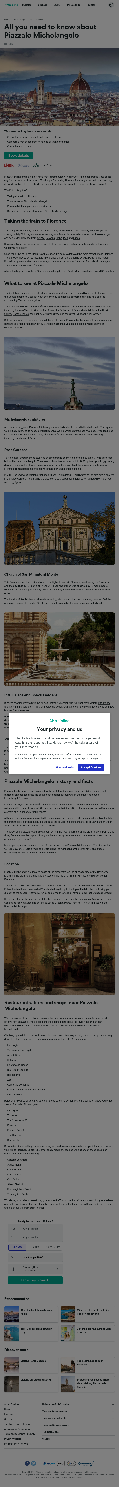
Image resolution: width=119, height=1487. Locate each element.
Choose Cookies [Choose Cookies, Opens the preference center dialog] (65, 767)
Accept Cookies (91, 767)
